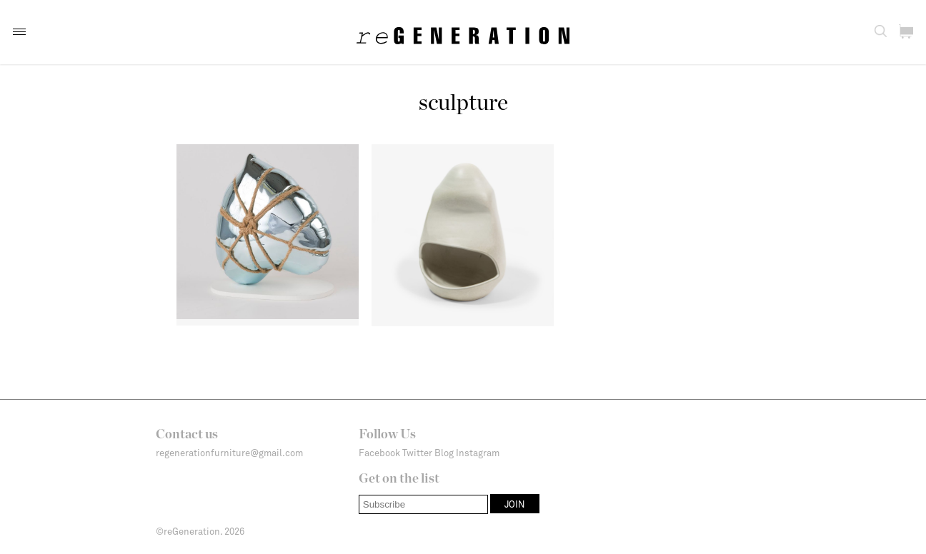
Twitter (417, 452)
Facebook (379, 452)
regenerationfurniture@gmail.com (229, 452)
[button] (19, 31)
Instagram (477, 452)
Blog (444, 452)
